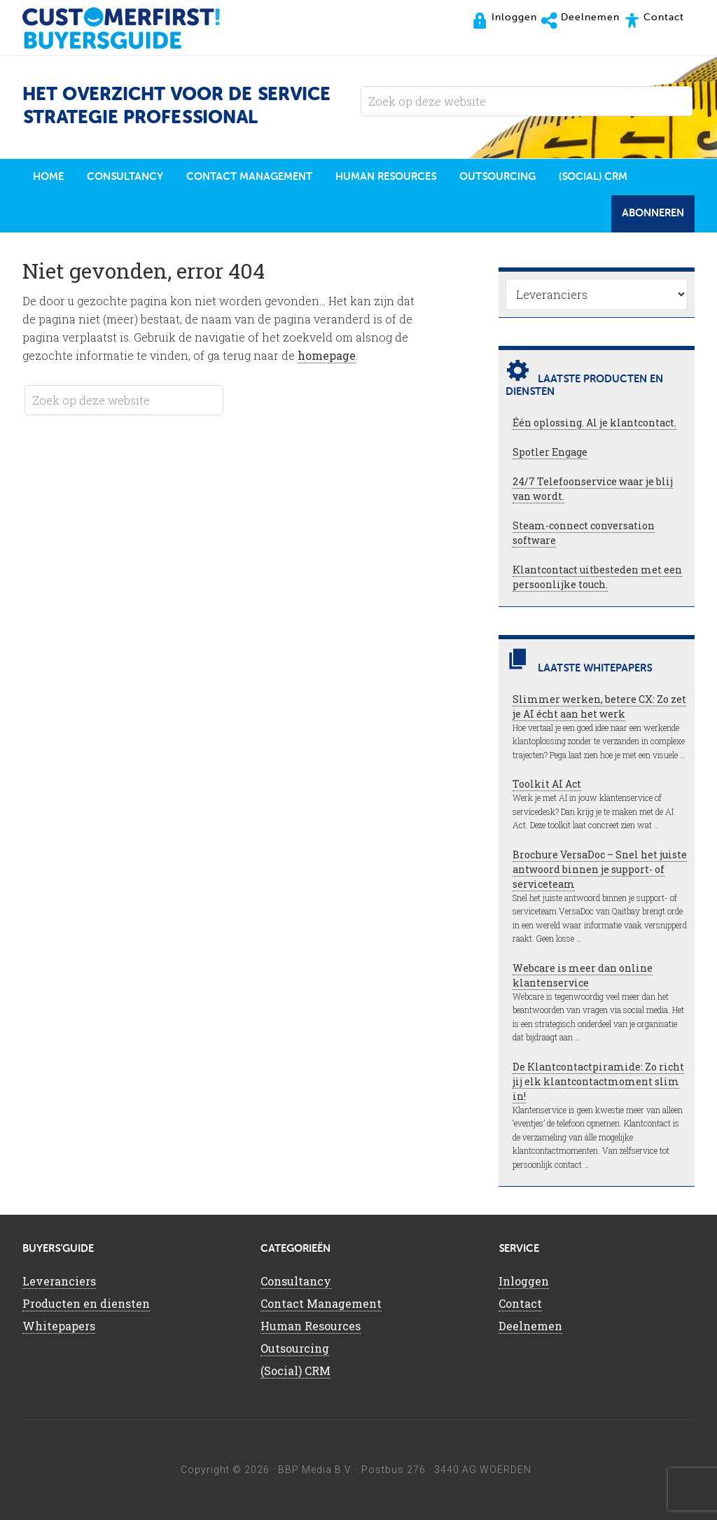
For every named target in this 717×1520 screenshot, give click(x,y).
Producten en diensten (86, 1303)
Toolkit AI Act (547, 783)
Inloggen (524, 1281)
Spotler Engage (550, 452)
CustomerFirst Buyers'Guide (134, 28)
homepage (327, 355)
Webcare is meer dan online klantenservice (583, 975)
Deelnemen (530, 1325)
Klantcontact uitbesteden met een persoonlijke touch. (597, 577)
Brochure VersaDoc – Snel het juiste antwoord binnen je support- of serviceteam (600, 869)
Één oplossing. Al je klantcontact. (594, 422)
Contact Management (321, 1303)
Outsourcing (294, 1348)
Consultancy (295, 1281)
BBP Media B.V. (315, 1469)
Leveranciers (59, 1281)
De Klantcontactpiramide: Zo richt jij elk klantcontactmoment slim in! (598, 1081)
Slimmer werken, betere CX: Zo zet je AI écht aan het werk (599, 706)
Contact (520, 1303)
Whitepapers (58, 1325)
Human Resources (310, 1325)
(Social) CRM (295, 1370)
